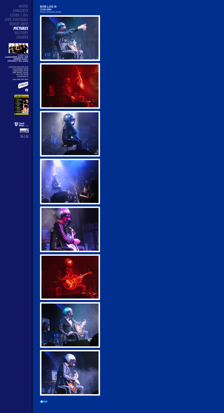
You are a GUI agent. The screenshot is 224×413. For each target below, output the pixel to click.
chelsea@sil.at (22, 76)
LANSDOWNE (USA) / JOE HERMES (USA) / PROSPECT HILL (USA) (16, 59)
